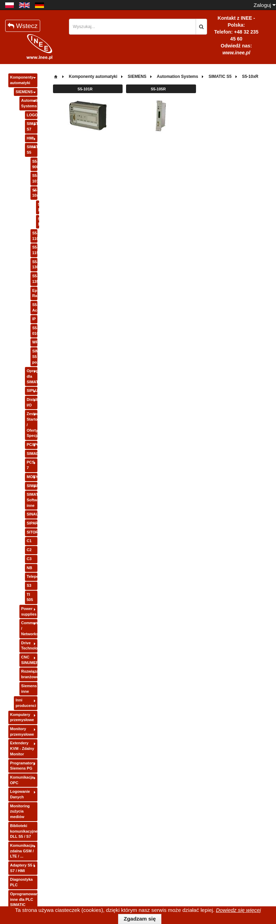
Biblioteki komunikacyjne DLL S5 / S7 (23, 831)
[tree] (23, 491)
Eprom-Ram (34, 293)
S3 (29, 585)
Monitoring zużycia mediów (20, 811)
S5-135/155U (34, 279)
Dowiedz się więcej (238, 910)
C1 (29, 541)
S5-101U (34, 178)
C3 (29, 559)
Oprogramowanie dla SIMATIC (32, 376)
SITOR (32, 532)
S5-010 (34, 330)
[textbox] (132, 27)
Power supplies (29, 611)
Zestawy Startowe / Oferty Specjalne (32, 425)
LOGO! (32, 115)
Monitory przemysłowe (22, 731)
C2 (29, 550)
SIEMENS (24, 92)
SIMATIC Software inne (32, 499)
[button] (201, 27)
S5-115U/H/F (34, 250)
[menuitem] (56, 76)
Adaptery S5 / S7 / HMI (22, 868)
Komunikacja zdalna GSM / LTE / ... (22, 850)
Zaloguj (264, 5)
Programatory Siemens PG (22, 766)
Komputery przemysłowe (22, 717)
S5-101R (38, 207)
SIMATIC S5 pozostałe (34, 356)
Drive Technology (29, 646)
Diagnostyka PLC (21, 882)
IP (34, 319)
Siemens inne (29, 688)
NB (29, 568)
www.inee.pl (236, 52)
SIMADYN (32, 453)
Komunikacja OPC (22, 780)
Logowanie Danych (20, 794)
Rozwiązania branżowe (29, 674)
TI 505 (30, 597)
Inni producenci (26, 703)
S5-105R (38, 221)
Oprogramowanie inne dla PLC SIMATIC (23, 899)
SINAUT (32, 514)
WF (34, 342)
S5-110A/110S (34, 236)
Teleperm (32, 576)
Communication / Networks (29, 628)
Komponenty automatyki (21, 80)
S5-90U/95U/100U (34, 164)
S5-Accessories (34, 307)
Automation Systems (29, 103)
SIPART (32, 523)
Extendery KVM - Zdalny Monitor (22, 748)
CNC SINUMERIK (29, 660)
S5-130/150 (34, 264)
